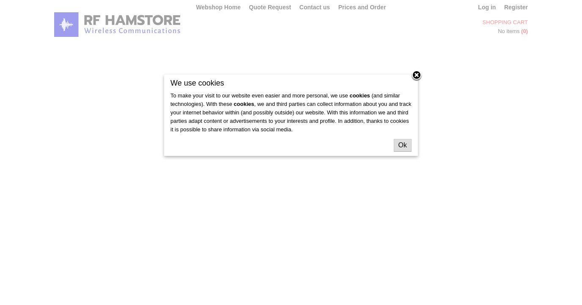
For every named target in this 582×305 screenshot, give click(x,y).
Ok (402, 145)
